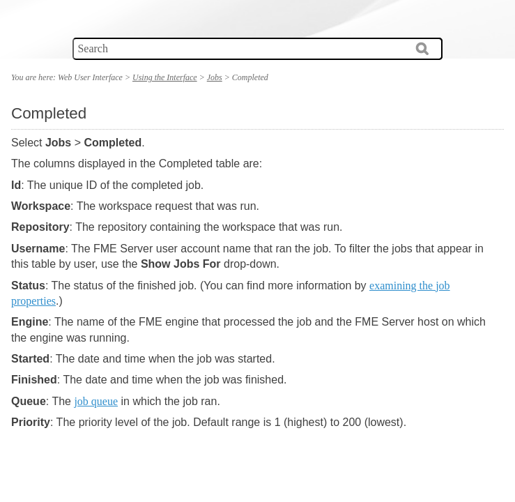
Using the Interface (164, 77)
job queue (96, 401)
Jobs (214, 77)
